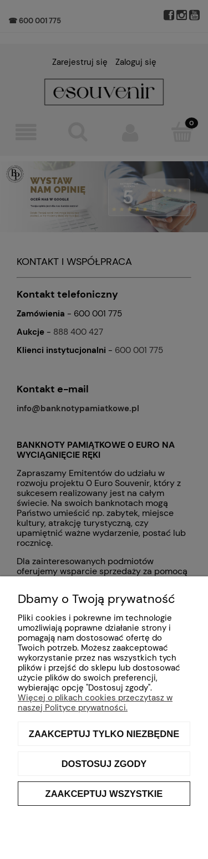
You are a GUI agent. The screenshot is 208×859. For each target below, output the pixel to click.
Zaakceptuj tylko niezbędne (104, 734)
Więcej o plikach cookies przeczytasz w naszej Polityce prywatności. (95, 702)
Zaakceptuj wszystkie (104, 794)
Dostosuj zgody (104, 764)
